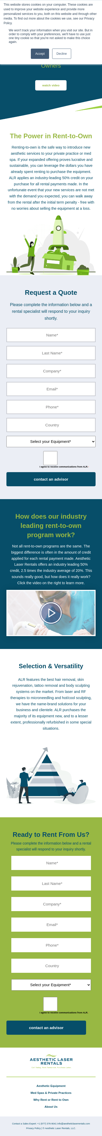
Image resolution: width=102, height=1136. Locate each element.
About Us (50, 1106)
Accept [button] (40, 54)
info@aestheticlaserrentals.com (73, 1123)
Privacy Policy (33, 1128)
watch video (51, 85)
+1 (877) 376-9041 (47, 1123)
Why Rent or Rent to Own (51, 1099)
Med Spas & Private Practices (51, 1092)
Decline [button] (62, 54)
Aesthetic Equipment (51, 1085)
